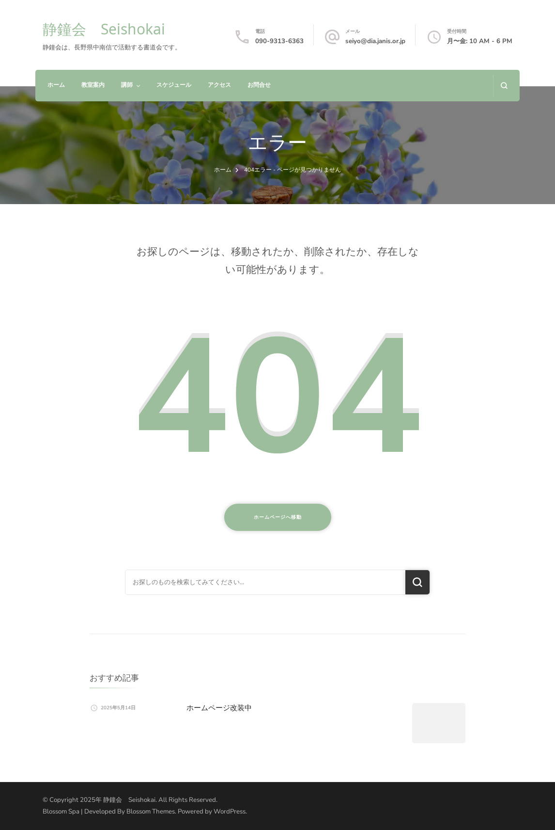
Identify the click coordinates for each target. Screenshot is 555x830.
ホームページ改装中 (219, 707)
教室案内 (93, 85)
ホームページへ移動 (278, 517)
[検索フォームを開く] (504, 85)
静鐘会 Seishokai (104, 29)
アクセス (219, 85)
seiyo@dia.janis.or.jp (375, 41)
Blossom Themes (150, 811)
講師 (127, 85)
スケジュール (173, 85)
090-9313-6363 (279, 41)
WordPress (230, 811)
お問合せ (259, 85)
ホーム (56, 85)
